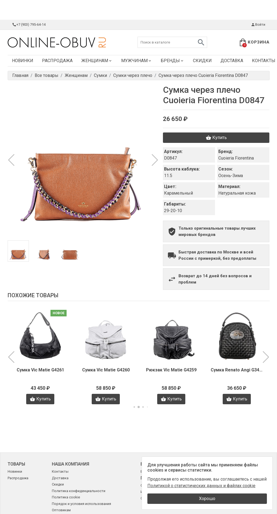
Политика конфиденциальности (78, 491)
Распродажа (57, 60)
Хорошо (207, 498)
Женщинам (96, 60)
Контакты (60, 471)
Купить (216, 137)
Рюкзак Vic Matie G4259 (171, 369)
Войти (258, 24)
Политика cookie (66, 497)
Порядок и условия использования (81, 504)
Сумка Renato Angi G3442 (237, 369)
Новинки (22, 60)
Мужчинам (136, 60)
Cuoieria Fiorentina (236, 158)
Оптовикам (61, 510)
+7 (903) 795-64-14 (29, 24)
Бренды (172, 60)
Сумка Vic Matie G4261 (40, 369)
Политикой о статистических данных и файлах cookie (201, 485)
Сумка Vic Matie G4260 (106, 369)
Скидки (202, 60)
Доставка (232, 60)
